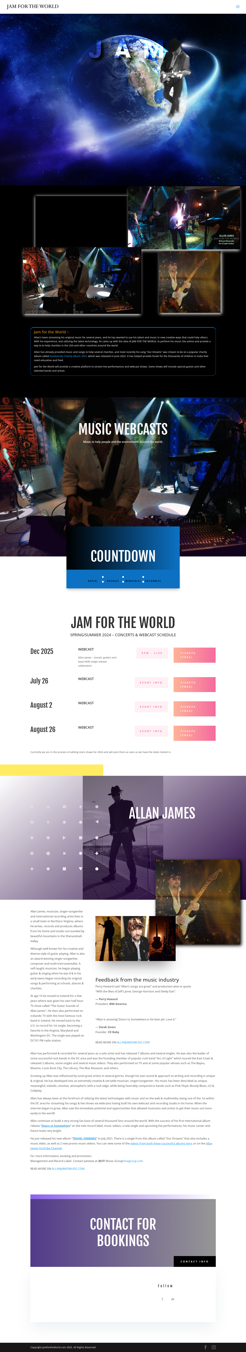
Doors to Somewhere (56, 1126)
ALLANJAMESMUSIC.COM (133, 1042)
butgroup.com (133, 1161)
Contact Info (195, 1261)
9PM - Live (152, 653)
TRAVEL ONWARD (84, 1138)
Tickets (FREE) (188, 655)
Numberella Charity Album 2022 (68, 356)
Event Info (151, 682)
